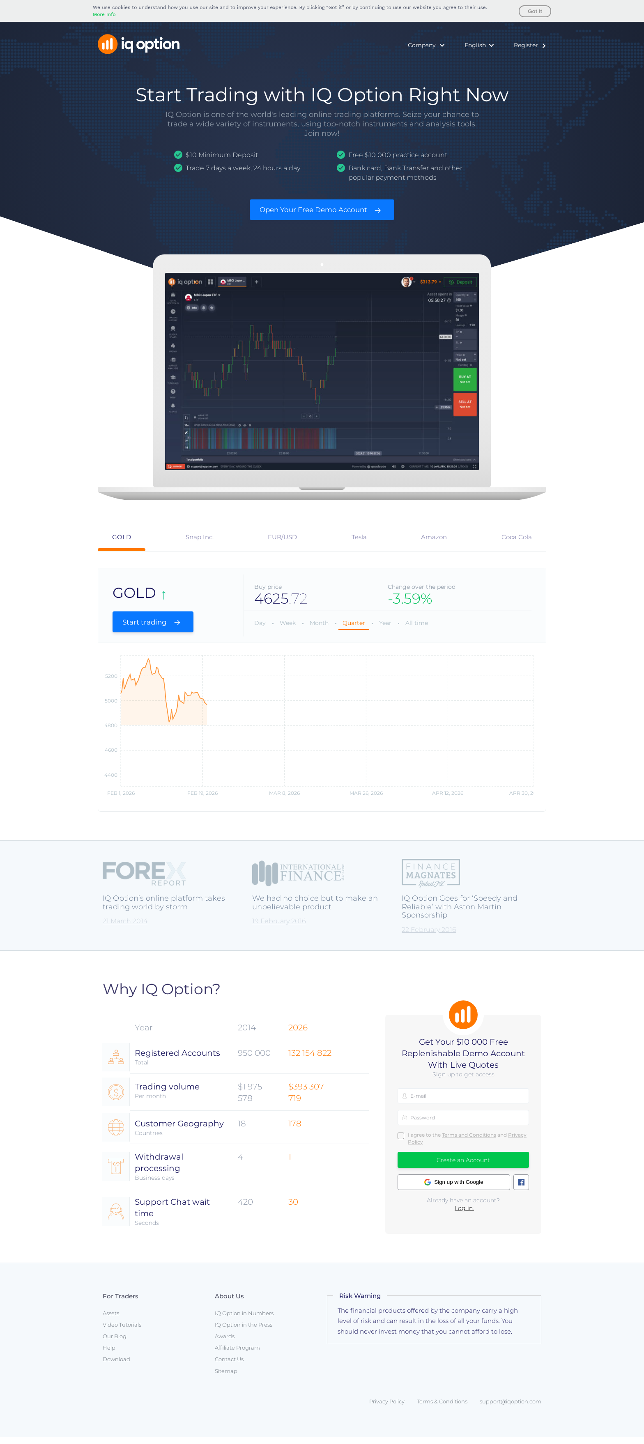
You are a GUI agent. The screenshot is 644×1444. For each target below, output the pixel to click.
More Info (104, 14)
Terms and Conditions (469, 1142)
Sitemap (226, 1378)
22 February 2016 (429, 937)
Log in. (464, 1215)
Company (422, 45)
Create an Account (463, 1167)
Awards (225, 1343)
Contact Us (229, 1366)
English (475, 45)
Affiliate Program (237, 1355)
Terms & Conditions (442, 1408)
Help (109, 1355)
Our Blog (114, 1343)
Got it (535, 11)
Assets (111, 1320)
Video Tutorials (122, 1331)
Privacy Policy (387, 1408)
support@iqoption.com (510, 1408)
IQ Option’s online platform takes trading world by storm (164, 909)
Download (116, 1366)
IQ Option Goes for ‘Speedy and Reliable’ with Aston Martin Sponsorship (460, 914)
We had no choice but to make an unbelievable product (315, 909)
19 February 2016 (279, 928)
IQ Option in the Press (243, 1331)
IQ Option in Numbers (244, 1320)
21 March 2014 (125, 928)
